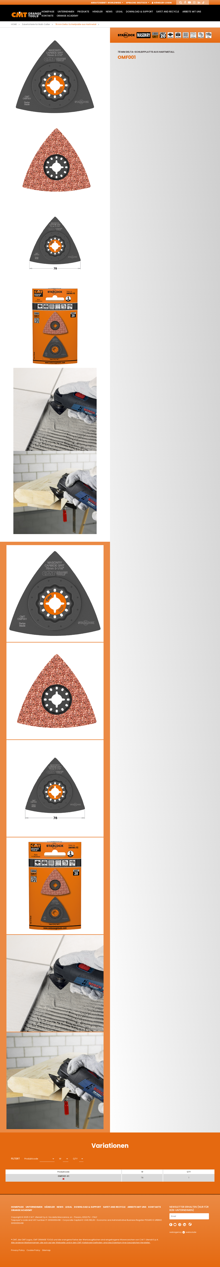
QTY (75, 1158)
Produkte (83, 11)
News (109, 11)
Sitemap (46, 1250)
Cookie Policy (33, 1250)
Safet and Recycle (167, 11)
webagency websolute (182, 1232)
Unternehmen (66, 11)
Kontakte (47, 15)
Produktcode (31, 1158)
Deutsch (142, 2)
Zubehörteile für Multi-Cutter (36, 24)
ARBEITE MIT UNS (191, 11)
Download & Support (139, 11)
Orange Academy (67, 15)
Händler (97, 11)
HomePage (48, 11)
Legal (119, 11)
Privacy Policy (18, 1250)
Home (14, 24)
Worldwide (115, 2)
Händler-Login (162, 2)
